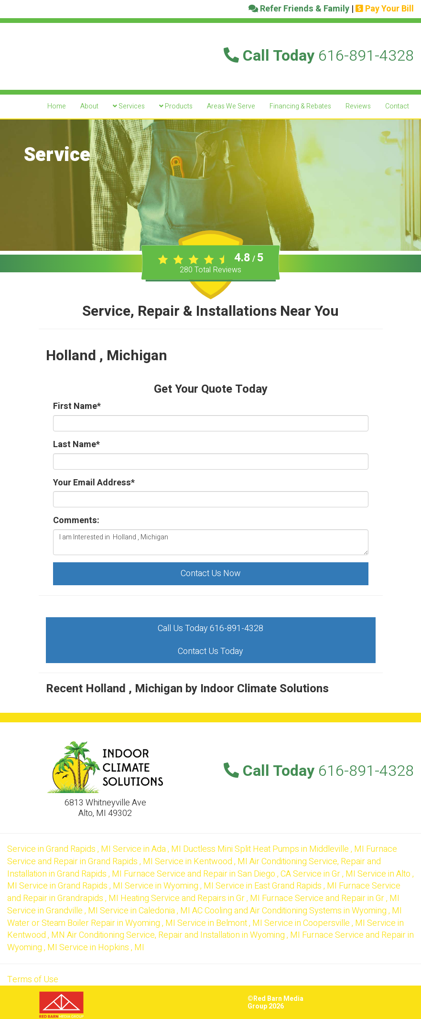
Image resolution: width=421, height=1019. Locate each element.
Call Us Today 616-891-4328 (210, 628)
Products (176, 106)
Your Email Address (94, 483)
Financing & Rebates (300, 106)
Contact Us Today (210, 651)
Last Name (76, 445)
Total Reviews (210, 270)
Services (129, 106)
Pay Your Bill (385, 8)
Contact (397, 106)
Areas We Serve (231, 106)
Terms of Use (32, 979)
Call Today (319, 55)
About (89, 106)
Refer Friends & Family (298, 8)
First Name (77, 406)
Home (56, 106)
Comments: (76, 521)
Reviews (358, 106)
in (60, 849)
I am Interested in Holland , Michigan (210, 542)
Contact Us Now (211, 573)
